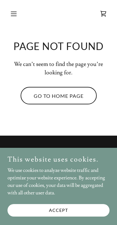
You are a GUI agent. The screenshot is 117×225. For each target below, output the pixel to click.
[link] (103, 14)
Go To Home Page (59, 96)
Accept (58, 210)
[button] (15, 14)
